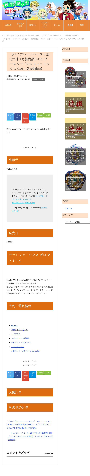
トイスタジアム (17, 347)
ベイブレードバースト (45, 25)
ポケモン (57, 25)
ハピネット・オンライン (21, 342)
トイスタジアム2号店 (20, 338)
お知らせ (32, 25)
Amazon (14, 325)
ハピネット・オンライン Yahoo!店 (25, 351)
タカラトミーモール (19, 330)
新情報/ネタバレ (38, 79)
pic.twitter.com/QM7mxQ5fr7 (23, 203)
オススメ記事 (20, 25)
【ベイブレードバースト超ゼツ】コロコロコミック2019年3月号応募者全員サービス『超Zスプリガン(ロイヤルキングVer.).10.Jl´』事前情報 (29, 424)
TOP (20, 35)
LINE (48, 115)
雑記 (82, 25)
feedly (40, 115)
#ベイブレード (26, 199)
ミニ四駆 (69, 25)
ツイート (68, 208)
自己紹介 (8, 25)
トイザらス (15, 334)
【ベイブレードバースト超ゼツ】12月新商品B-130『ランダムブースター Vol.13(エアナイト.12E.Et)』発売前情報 (30, 436)
